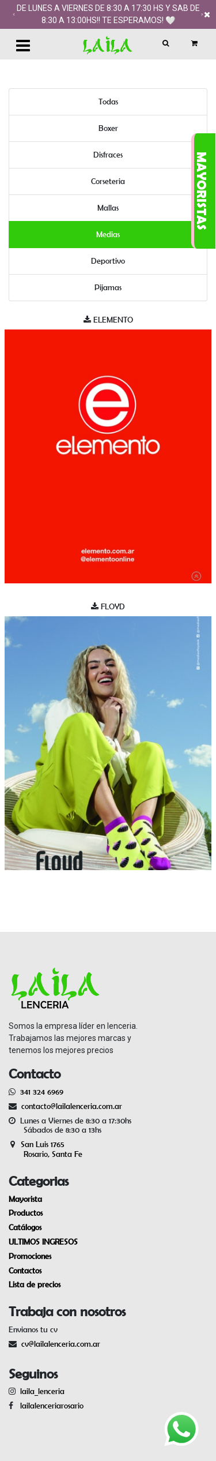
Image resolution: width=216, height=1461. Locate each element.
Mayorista (25, 1199)
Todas (108, 101)
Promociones (30, 1256)
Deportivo (108, 260)
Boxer (108, 128)
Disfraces (108, 154)
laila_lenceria (42, 1391)
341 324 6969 (41, 1091)
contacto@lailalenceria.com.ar (70, 1106)
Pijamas (108, 287)
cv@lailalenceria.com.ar (60, 1343)
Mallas (108, 207)
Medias (108, 234)
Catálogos (25, 1227)
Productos (26, 1213)
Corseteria (108, 181)
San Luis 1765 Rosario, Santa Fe (45, 1149)
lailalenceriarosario (50, 1405)
